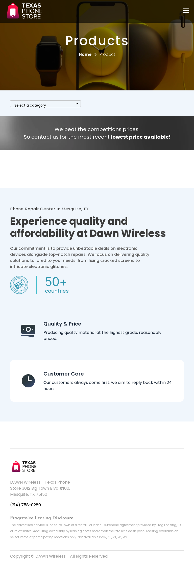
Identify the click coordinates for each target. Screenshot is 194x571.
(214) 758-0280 (25, 505)
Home (85, 54)
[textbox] (45, 105)
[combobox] (45, 103)
